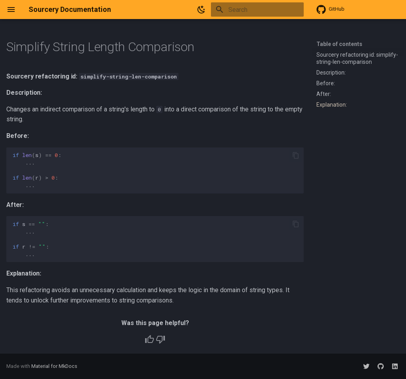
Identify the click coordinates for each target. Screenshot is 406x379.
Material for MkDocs (54, 366)
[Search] (257, 9)
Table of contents (339, 44)
